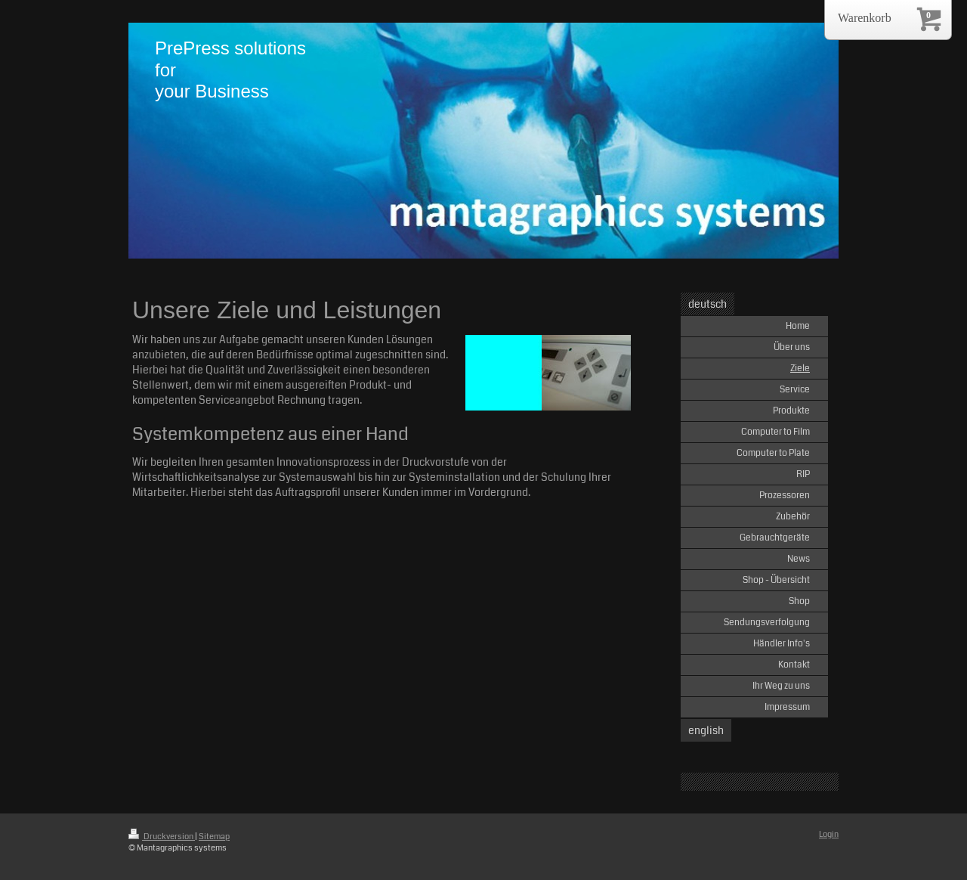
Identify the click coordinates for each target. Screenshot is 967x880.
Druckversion (161, 836)
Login (829, 834)
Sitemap (214, 836)
